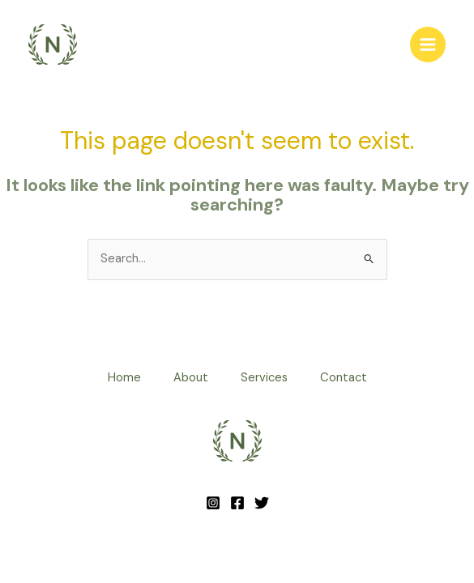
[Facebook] (237, 503)
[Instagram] (213, 503)
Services (264, 377)
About (190, 377)
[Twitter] (261, 503)
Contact (343, 377)
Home (124, 377)
